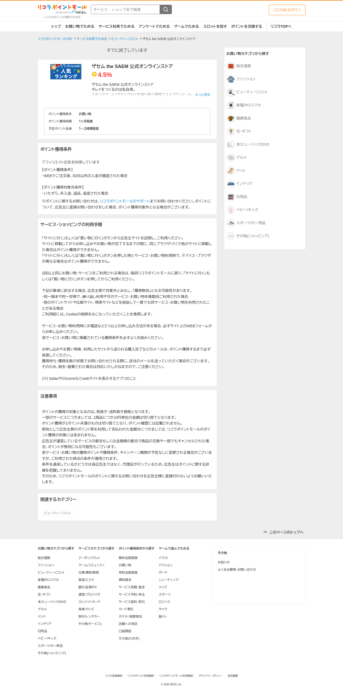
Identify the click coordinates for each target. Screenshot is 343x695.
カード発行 (126, 609)
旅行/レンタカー (89, 616)
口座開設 (125, 631)
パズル (163, 558)
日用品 (236, 197)
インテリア (239, 183)
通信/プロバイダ (89, 594)
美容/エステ (86, 580)
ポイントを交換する (246, 26)
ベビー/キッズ (242, 210)
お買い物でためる (79, 26)
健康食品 (238, 118)
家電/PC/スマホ (243, 105)
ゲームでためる (186, 26)
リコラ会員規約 (114, 675)
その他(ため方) (129, 638)
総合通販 (238, 66)
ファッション (240, 79)
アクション (165, 565)
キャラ (163, 609)
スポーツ (165, 594)
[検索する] (166, 9)
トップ (56, 26)
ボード (163, 572)
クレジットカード (89, 602)
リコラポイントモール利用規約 (176, 675)
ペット (236, 170)
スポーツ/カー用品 (246, 223)
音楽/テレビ (86, 609)
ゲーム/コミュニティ (91, 565)
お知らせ (224, 562)
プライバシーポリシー (210, 675)
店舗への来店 (128, 624)
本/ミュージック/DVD (247, 144)
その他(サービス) (90, 624)
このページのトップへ (287, 532)
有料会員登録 (128, 572)
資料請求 (125, 580)
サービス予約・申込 (132, 594)
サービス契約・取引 (132, 602)
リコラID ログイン (287, 10)
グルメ (236, 157)
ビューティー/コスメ (57, 513)
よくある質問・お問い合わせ (237, 570)
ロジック (164, 602)
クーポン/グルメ (89, 558)
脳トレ (163, 616)
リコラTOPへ (281, 26)
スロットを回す (215, 26)
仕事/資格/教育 (88, 572)
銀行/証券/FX (87, 587)
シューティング (168, 580)
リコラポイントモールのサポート (125, 201)
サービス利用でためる (116, 26)
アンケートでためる (154, 26)
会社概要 (233, 675)
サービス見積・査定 (132, 587)
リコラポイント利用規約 (140, 675)
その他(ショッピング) (247, 236)
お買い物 (125, 565)
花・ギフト (239, 131)
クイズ (163, 587)
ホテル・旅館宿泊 (130, 616)
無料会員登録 (128, 558)
